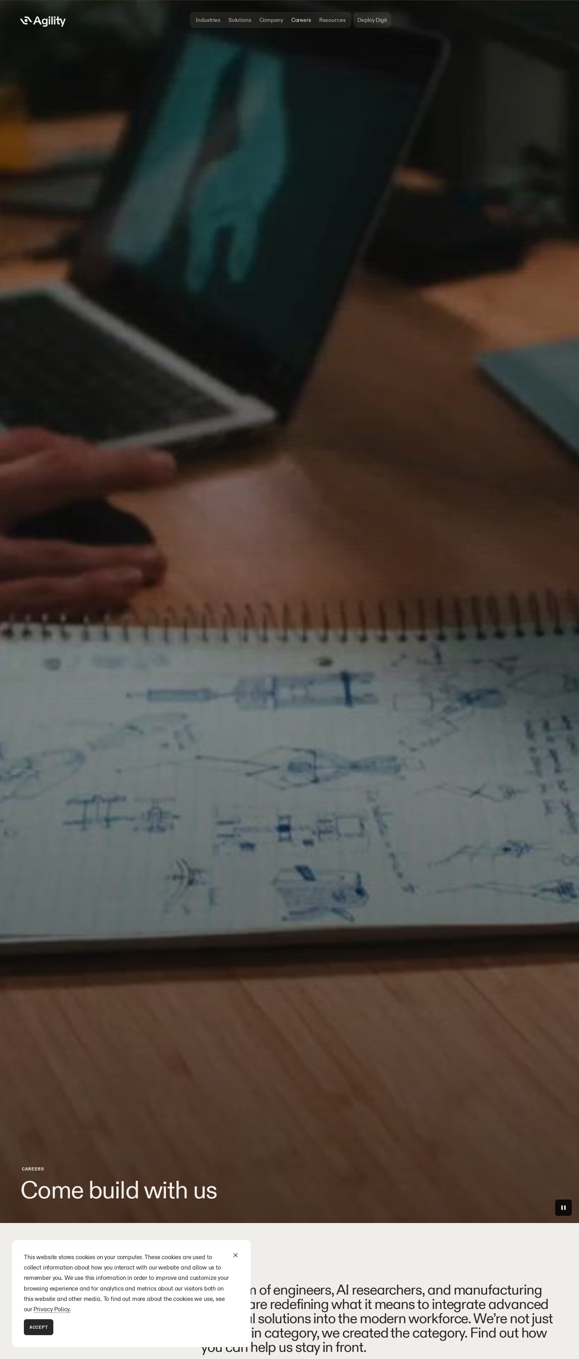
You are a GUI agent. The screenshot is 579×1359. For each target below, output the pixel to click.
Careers (301, 19)
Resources (332, 19)
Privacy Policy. (52, 1309)
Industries (208, 19)
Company (271, 19)
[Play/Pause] (563, 1208)
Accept (38, 1327)
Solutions (239, 19)
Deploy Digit (372, 19)
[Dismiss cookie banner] (235, 1255)
